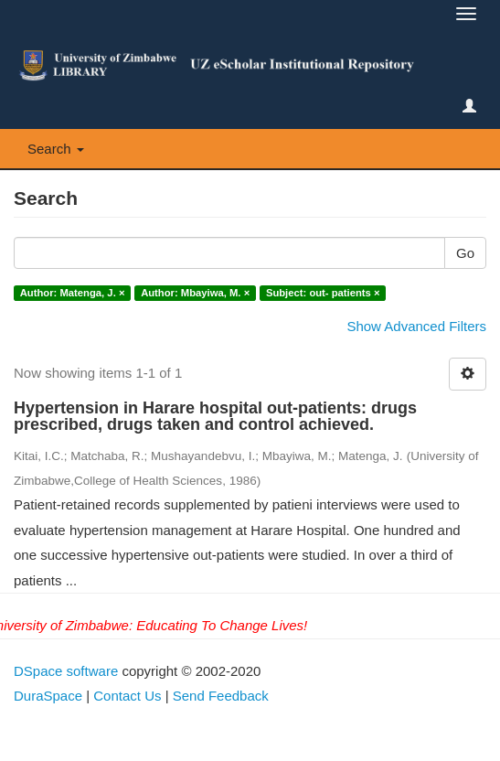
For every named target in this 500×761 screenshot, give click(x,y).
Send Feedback (221, 695)
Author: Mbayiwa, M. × (195, 292)
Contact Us (127, 695)
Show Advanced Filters (416, 326)
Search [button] (55, 148)
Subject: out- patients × (323, 292)
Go (465, 253)
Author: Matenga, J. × (72, 292)
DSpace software (66, 671)
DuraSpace (48, 695)
